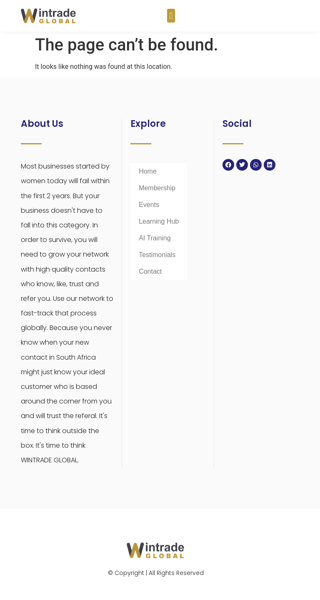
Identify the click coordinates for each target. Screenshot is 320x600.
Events (149, 204)
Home (148, 171)
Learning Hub (159, 221)
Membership (157, 188)
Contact (150, 271)
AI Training (154, 238)
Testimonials (157, 254)
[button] (171, 16)
